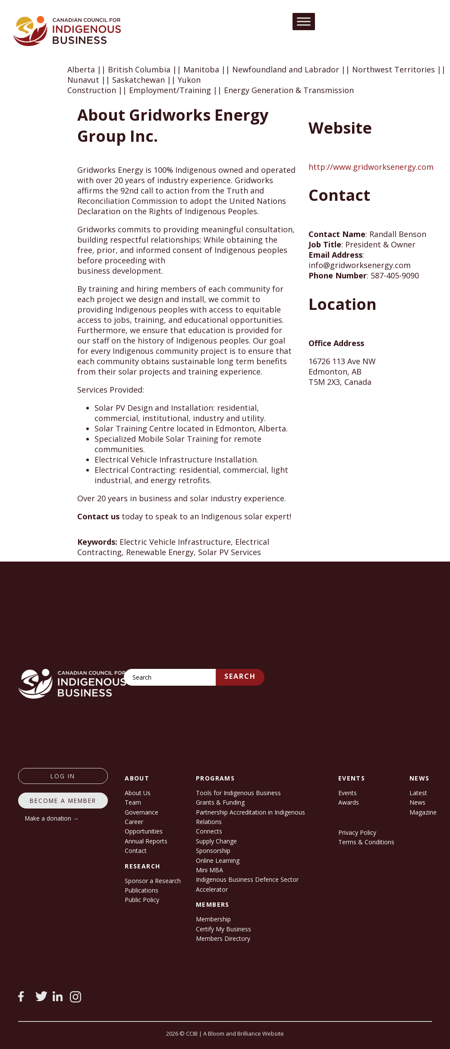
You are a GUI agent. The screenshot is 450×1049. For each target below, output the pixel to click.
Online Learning (217, 860)
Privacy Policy (357, 832)
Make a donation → (52, 818)
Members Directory (223, 938)
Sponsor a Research (153, 881)
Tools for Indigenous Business (238, 793)
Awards (348, 802)
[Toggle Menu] (304, 21)
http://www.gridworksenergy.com (371, 167)
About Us (138, 793)
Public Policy (142, 900)
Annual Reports (146, 841)
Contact (136, 850)
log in (62, 776)
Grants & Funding (220, 802)
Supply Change (216, 841)
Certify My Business (223, 929)
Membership (213, 919)
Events (347, 793)
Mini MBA (209, 870)
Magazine (423, 812)
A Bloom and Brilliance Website (243, 1033)
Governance (141, 812)
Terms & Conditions (366, 842)
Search (240, 676)
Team (133, 802)
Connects (209, 831)
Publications (141, 890)
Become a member (63, 800)
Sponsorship (213, 850)
